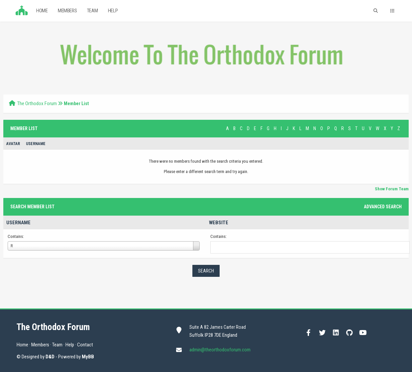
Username (18, 223)
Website (218, 223)
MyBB (88, 357)
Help (113, 11)
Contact (85, 345)
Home (42, 11)
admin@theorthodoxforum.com (220, 350)
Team (92, 11)
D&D (50, 357)
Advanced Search (383, 206)
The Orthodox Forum (37, 103)
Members (67, 11)
